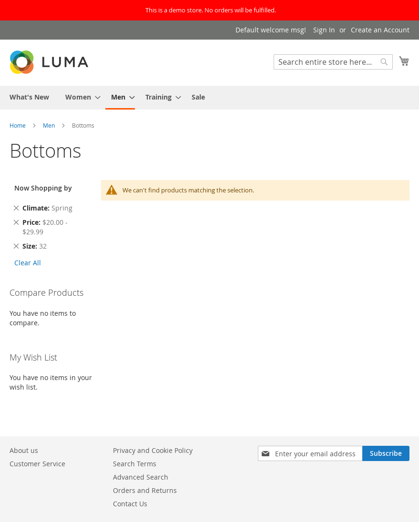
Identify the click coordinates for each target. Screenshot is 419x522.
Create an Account (380, 29)
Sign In (324, 29)
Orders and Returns (145, 490)
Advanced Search (140, 477)
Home (18, 125)
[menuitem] (29, 97)
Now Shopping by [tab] (43, 187)
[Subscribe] (385, 453)
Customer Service (37, 463)
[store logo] (50, 62)
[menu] (209, 98)
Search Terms (134, 463)
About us (24, 450)
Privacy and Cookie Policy (153, 450)
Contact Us (130, 503)
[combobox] (333, 62)
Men (49, 125)
